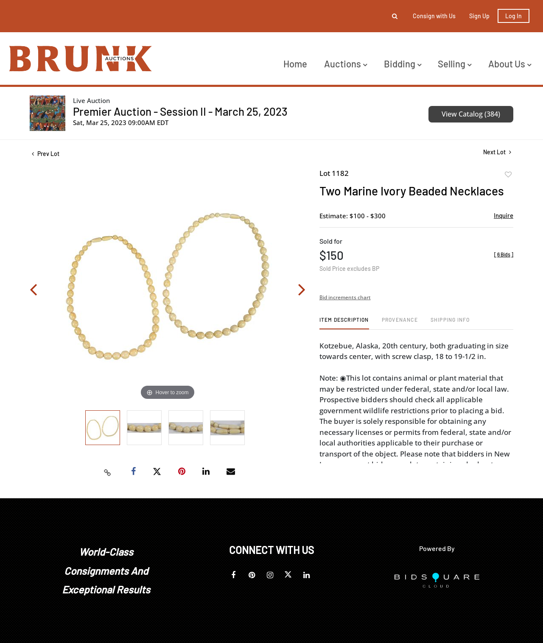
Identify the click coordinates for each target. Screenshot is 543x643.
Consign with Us (434, 15)
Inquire (503, 215)
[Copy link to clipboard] (108, 472)
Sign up (479, 15)
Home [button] (295, 63)
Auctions (345, 63)
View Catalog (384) (471, 114)
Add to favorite (508, 174)
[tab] (344, 323)
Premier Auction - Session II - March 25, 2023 (180, 111)
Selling (454, 63)
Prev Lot (45, 153)
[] (503, 254)
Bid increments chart (345, 297)
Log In (513, 15)
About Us (509, 63)
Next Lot (497, 152)
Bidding (402, 63)
